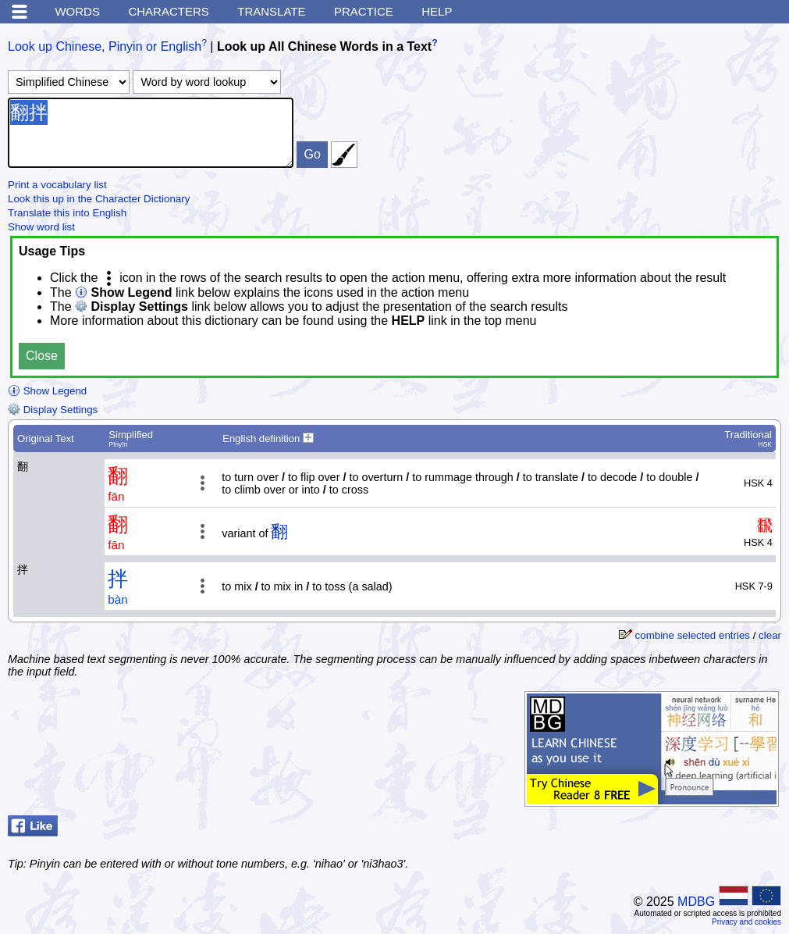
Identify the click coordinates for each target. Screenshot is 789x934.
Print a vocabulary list (57, 185)
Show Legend (47, 391)
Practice (363, 11)
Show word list (41, 227)
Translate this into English (67, 213)
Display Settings (53, 409)
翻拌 (150, 133)
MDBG (696, 901)
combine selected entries (692, 635)
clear (770, 635)
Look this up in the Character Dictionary (99, 199)
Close (42, 355)
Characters (168, 11)
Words (77, 11)
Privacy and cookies (746, 922)
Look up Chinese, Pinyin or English (104, 46)
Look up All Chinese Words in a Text (324, 46)
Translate (271, 11)
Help (436, 11)
